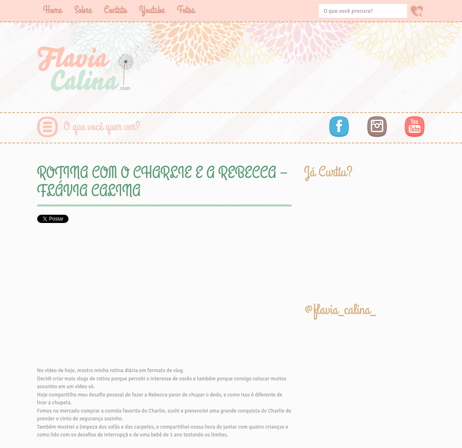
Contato (115, 10)
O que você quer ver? (102, 127)
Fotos (186, 10)
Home (52, 10)
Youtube (152, 10)
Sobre (83, 10)
